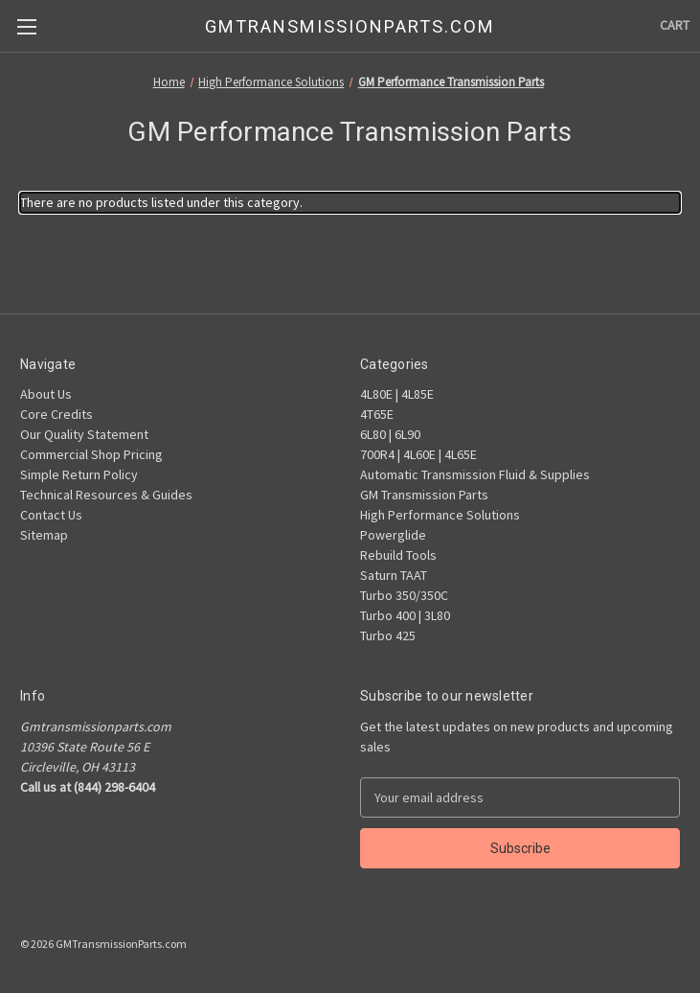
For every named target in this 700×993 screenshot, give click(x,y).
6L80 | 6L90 (390, 434)
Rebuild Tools (398, 555)
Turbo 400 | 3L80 (405, 615)
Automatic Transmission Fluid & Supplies (475, 474)
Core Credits (56, 414)
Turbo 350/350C (404, 595)
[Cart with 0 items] (674, 25)
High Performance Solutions (440, 514)
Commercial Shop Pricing (91, 454)
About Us (46, 394)
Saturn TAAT (393, 575)
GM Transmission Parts (424, 494)
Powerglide (393, 534)
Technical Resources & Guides (106, 494)
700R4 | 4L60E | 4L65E (418, 454)
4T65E (377, 414)
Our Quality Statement (84, 434)
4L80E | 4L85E (397, 394)
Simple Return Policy (79, 474)
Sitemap (44, 534)
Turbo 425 (388, 635)
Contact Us (51, 514)
